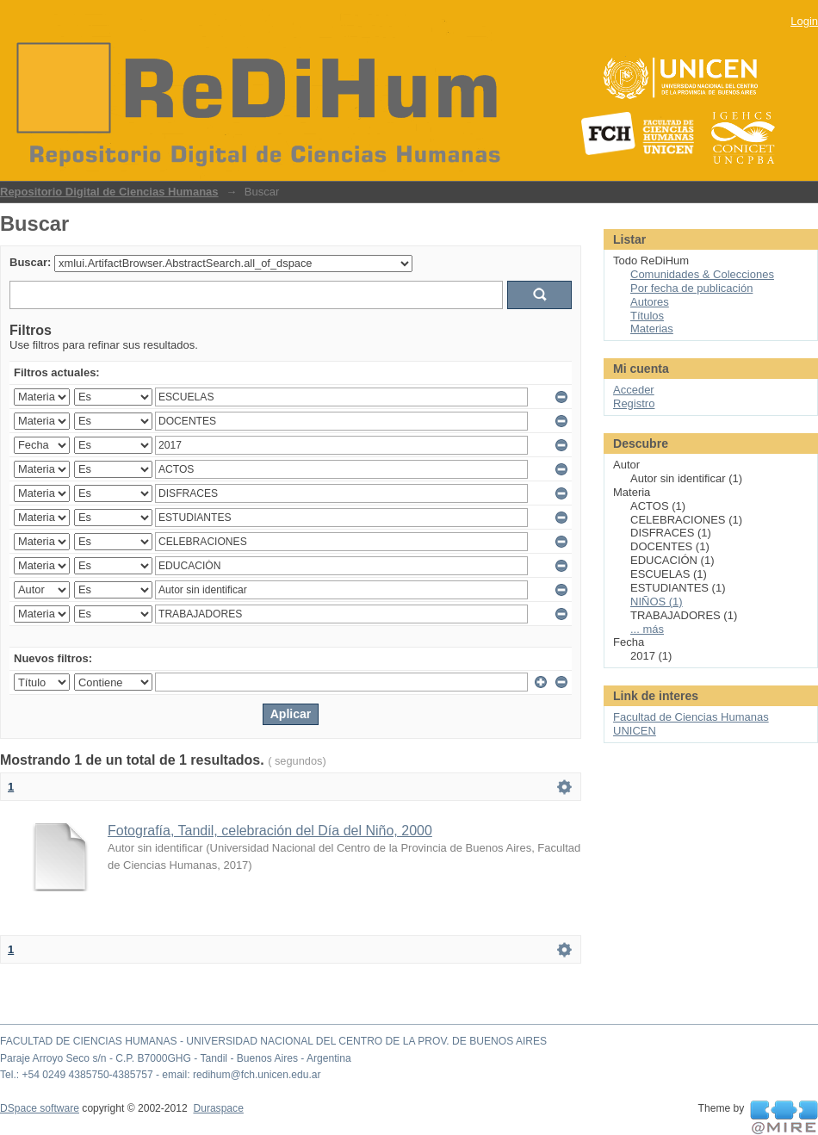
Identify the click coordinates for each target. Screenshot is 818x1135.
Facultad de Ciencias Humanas (691, 716)
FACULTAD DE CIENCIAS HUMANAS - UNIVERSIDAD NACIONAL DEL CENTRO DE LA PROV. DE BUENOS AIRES (273, 1041)
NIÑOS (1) (656, 601)
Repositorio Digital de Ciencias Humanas (109, 191)
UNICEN (634, 730)
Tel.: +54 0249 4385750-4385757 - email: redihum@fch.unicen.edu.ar (160, 1075)
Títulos (647, 315)
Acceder (633, 389)
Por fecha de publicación (691, 288)
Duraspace (218, 1108)
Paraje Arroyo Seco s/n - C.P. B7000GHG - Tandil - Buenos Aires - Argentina (175, 1058)
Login (804, 21)
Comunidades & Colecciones (702, 274)
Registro (633, 403)
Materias (651, 328)
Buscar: (30, 262)
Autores (649, 301)
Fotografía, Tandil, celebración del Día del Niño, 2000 (270, 830)
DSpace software (39, 1108)
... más (647, 629)
